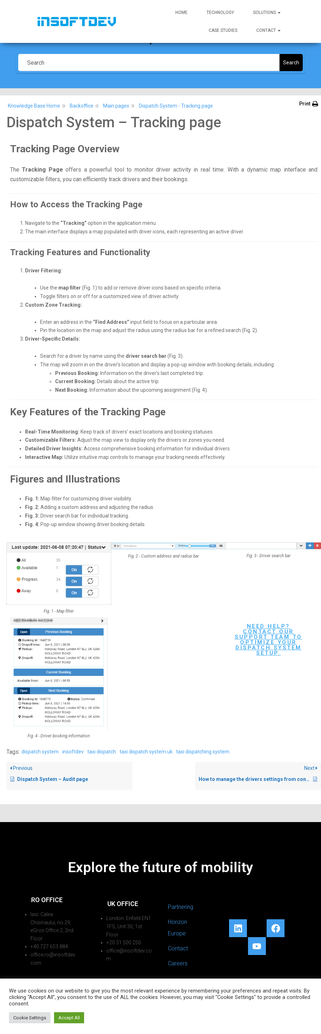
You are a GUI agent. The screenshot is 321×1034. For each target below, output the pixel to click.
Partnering (180, 907)
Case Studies (223, 30)
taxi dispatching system (202, 752)
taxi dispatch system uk (146, 752)
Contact (268, 30)
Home (181, 12)
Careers (178, 963)
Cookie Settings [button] (29, 1017)
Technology (220, 12)
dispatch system (40, 752)
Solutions (267, 12)
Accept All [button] (69, 1017)
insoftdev (73, 752)
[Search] (148, 62)
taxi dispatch (101, 752)
